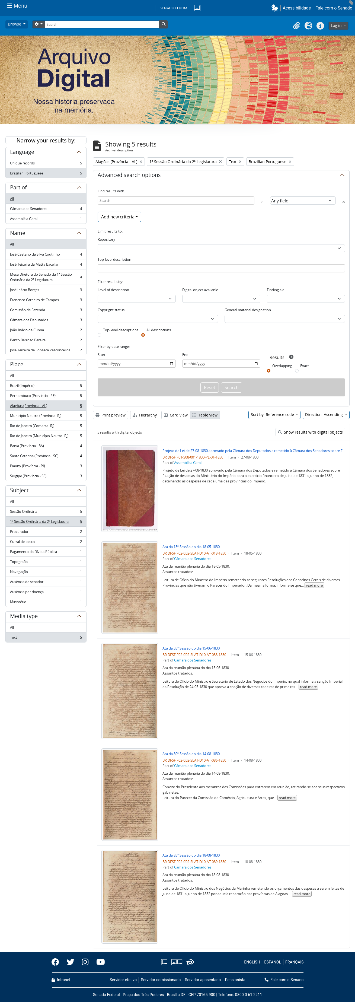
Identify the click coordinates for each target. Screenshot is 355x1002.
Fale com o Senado (333, 8)
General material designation (248, 309)
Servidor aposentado (203, 980)
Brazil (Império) (46, 387)
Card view (176, 415)
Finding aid (275, 289)
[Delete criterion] (343, 202)
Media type (24, 617)
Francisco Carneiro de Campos (46, 301)
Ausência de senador (46, 583)
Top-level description (114, 259)
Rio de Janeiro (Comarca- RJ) (46, 427)
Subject (19, 491)
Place (16, 365)
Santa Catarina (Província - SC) (46, 457)
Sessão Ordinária (46, 513)
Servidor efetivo (123, 980)
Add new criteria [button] (118, 217)
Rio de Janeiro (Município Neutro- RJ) (46, 437)
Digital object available (200, 289)
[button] (275, 8)
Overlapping (282, 365)
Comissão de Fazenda (46, 311)
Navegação (46, 573)
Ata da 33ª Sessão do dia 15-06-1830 (191, 648)
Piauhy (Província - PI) (46, 467)
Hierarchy (145, 415)
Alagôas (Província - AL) (46, 407)
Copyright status (111, 309)
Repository (106, 239)
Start (101, 354)
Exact (304, 365)
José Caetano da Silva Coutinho (46, 255)
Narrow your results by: (46, 140)
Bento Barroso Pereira (46, 341)
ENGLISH (252, 962)
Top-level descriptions (120, 329)
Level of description (113, 289)
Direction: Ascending (324, 414)
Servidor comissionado (161, 980)
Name (17, 234)
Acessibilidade (297, 8)
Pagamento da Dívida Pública (46, 553)
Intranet (61, 980)
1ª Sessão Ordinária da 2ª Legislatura (46, 523)
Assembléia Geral (46, 220)
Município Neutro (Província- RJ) (46, 417)
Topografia (46, 563)
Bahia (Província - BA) (46, 447)
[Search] (102, 24)
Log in (337, 25)
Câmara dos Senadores (46, 210)
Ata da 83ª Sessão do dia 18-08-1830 (191, 855)
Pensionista (235, 980)
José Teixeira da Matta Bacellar (46, 265)
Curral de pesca (46, 543)
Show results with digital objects (310, 432)
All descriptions (158, 329)
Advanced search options (129, 176)
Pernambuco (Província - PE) (46, 397)
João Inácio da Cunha (46, 331)
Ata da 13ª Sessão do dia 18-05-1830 (191, 546)
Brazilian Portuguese (46, 174)
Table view (205, 415)
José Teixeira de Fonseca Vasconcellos (46, 351)
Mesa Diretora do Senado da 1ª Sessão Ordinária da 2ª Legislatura (46, 277)
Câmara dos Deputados (46, 321)
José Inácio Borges (46, 291)
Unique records (46, 164)
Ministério (46, 603)
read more (314, 585)
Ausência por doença (46, 593)
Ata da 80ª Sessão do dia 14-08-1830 (191, 753)
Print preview (110, 415)
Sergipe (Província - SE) (46, 477)
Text (46, 638)
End (185, 354)
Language (22, 152)
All (12, 198)
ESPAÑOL (272, 962)
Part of (18, 188)
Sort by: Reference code (273, 414)
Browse (15, 24)
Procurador (46, 533)
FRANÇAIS (294, 962)
